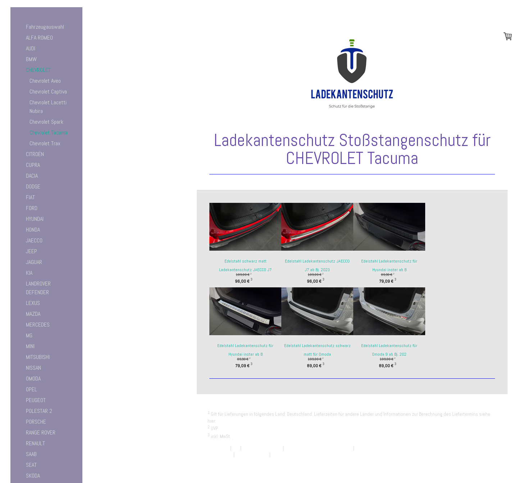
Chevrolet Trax (44, 143)
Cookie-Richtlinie (252, 455)
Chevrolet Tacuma (48, 132)
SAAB (31, 454)
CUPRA (33, 165)
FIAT (30, 197)
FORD (31, 208)
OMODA (33, 378)
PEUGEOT (36, 400)
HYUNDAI (35, 219)
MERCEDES (38, 324)
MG (29, 335)
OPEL (31, 389)
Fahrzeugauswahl (45, 27)
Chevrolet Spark (46, 122)
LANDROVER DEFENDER (38, 288)
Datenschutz (220, 455)
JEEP (31, 251)
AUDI (30, 48)
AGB (235, 448)
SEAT (31, 465)
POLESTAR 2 (39, 411)
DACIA (32, 175)
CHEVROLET (38, 70)
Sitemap (279, 455)
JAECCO (34, 240)
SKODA (33, 475)
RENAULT (35, 443)
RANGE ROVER (40, 432)
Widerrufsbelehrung (262, 448)
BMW (31, 59)
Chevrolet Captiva (48, 91)
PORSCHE (36, 421)
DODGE (33, 186)
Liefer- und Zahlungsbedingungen (251, 421)
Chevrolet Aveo (45, 81)
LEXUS (33, 303)
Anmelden (487, 462)
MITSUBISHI (38, 357)
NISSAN (33, 368)
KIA (29, 273)
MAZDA (33, 314)
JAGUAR (34, 262)
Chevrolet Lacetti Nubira (48, 107)
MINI (30, 346)
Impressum (218, 448)
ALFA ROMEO (39, 37)
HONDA (33, 229)
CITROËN (35, 154)
